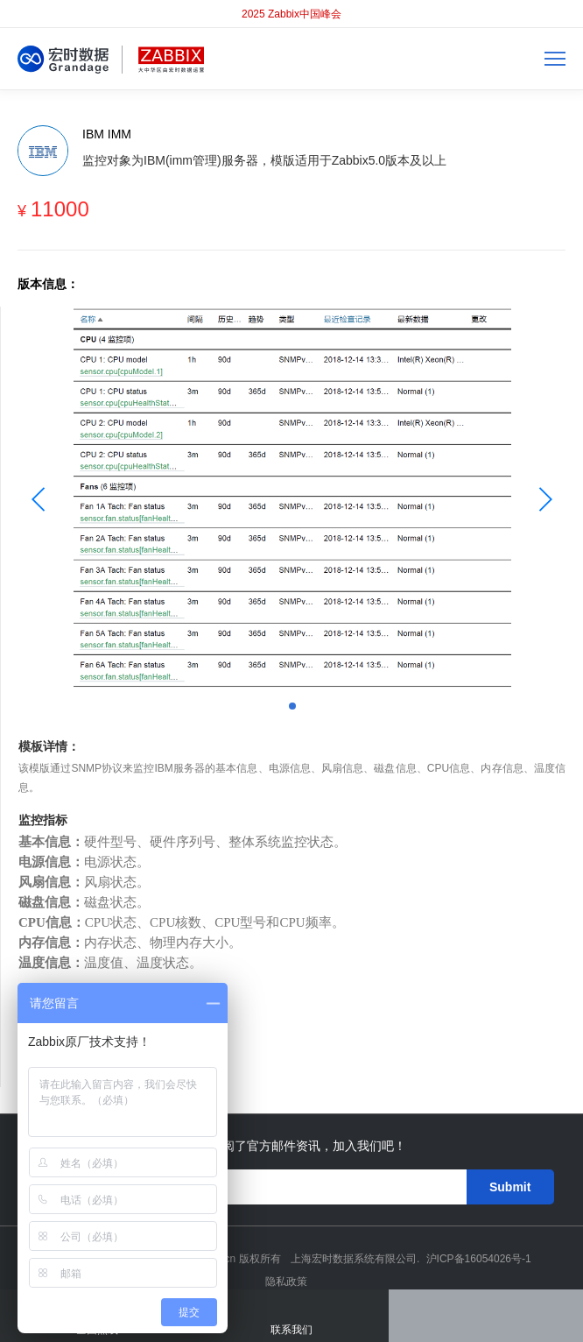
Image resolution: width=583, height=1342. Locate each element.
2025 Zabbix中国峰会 (291, 14)
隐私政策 (286, 1281)
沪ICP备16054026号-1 (478, 1259)
